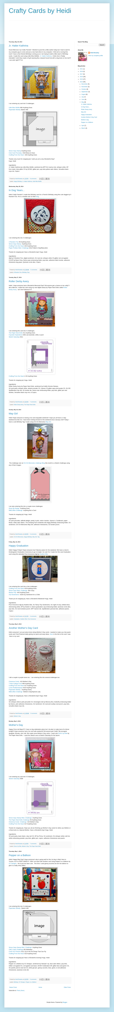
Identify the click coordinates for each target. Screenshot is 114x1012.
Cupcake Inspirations (15, 335)
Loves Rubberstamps (15, 687)
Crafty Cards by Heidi (40, 10)
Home (40, 987)
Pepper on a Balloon (20, 855)
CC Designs (12, 863)
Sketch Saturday (14, 337)
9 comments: (34, 713)
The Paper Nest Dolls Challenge (19, 820)
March (83, 128)
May (82, 102)
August (83, 94)
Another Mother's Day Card (23, 628)
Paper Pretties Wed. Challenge (19, 248)
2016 (81, 76)
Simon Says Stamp (15, 151)
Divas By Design (14, 508)
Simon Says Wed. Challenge (18, 590)
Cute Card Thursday (15, 153)
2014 (81, 82)
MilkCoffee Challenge (15, 510)
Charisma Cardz (14, 681)
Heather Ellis (44, 554)
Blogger (65, 1002)
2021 (81, 69)
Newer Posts (13, 987)
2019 (81, 71)
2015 (81, 79)
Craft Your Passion (15, 951)
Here (51, 634)
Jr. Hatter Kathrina (18, 45)
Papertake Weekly (14, 109)
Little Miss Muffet (14, 107)
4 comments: (33, 616)
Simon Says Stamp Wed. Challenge (20, 818)
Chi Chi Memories (18, 536)
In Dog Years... (17, 190)
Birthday (24, 272)
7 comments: (33, 401)
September (84, 92)
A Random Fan (13, 242)
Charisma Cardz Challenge (18, 822)
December (84, 84)
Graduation (17, 619)
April (82, 125)
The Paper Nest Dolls (15, 333)
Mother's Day (17, 716)
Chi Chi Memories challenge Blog (34, 463)
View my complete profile (95, 55)
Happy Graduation (18, 545)
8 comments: (33, 178)
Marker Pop (12, 592)
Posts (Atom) (20, 990)
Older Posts (67, 987)
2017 (81, 74)
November (84, 86)
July (82, 97)
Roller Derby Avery (19, 281)
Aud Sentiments (14, 594)
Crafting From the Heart (16, 155)
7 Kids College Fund (15, 683)
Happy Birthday (18, 181)
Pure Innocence (32, 619)
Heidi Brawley (94, 53)
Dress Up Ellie (62, 733)
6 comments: (33, 534)
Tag (38, 536)
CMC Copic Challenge (16, 949)
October (83, 89)
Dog (28, 272)
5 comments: (34, 269)
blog (37, 196)
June (83, 99)
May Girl (13, 413)
